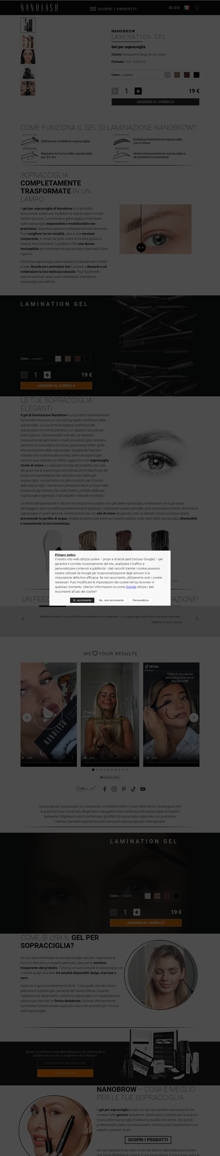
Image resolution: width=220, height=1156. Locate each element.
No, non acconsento (111, 600)
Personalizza (141, 600)
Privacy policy (65, 554)
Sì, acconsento (82, 600)
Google (131, 587)
